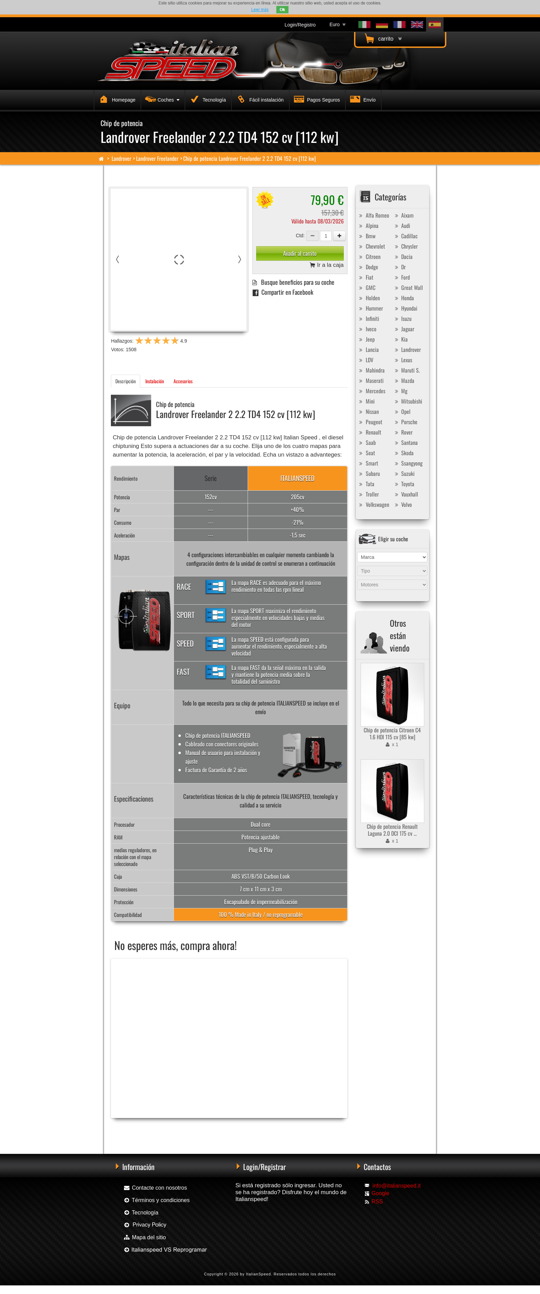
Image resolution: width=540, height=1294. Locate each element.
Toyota (403, 483)
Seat (366, 452)
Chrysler (405, 246)
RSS (377, 1201)
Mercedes (371, 390)
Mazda (403, 380)
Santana (405, 442)
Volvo (402, 504)
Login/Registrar (264, 1166)
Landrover (121, 158)
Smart (367, 463)
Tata (365, 483)
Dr (399, 266)
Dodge (367, 266)
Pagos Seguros (316, 99)
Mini (366, 401)
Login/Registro (299, 25)
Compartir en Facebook (282, 291)
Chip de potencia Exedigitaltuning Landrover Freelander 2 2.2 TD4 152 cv (272, 1129)
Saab (366, 442)
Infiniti (368, 318)
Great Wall (408, 287)
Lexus (402, 359)
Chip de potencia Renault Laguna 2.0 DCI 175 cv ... (392, 830)
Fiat (365, 277)
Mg (400, 390)
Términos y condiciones (156, 1200)
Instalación (154, 381)
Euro (337, 24)
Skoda (403, 452)
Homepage (116, 99)
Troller (368, 494)
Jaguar (403, 328)
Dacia (403, 256)
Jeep (366, 339)
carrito (382, 38)
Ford (401, 277)
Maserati (370, 380)
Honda (403, 297)
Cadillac (405, 235)
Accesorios (183, 381)
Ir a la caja (327, 265)
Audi (401, 225)
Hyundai (405, 308)
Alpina (367, 225)
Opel (402, 411)
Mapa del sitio (144, 1237)
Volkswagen (373, 504)
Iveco (366, 328)
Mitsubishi (407, 401)
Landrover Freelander (157, 158)
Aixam (403, 215)
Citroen (369, 256)
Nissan (368, 411)
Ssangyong (408, 463)
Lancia (368, 349)
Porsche (405, 421)
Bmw (366, 235)
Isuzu (402, 318)
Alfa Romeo (373, 215)
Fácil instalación (259, 99)
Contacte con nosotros (155, 1188)
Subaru (368, 473)
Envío (362, 99)
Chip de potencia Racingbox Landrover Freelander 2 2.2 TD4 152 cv (163, 1129)
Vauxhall (405, 494)
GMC (366, 287)
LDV (365, 359)
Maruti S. (406, 370)
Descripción (125, 381)
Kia (400, 339)
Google (381, 1193)
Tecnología (207, 99)
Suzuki (404, 473)
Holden (368, 297)
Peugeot (369, 421)
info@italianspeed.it (397, 1186)
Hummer (370, 308)
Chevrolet (371, 246)
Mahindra (371, 370)
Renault (369, 432)
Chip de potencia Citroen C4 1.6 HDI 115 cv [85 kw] (392, 733)
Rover (403, 432)
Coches (161, 99)
